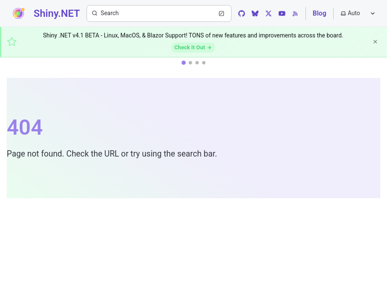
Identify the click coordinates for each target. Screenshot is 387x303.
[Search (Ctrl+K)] (159, 13)
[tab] (184, 63)
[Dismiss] (375, 42)
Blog (319, 13)
